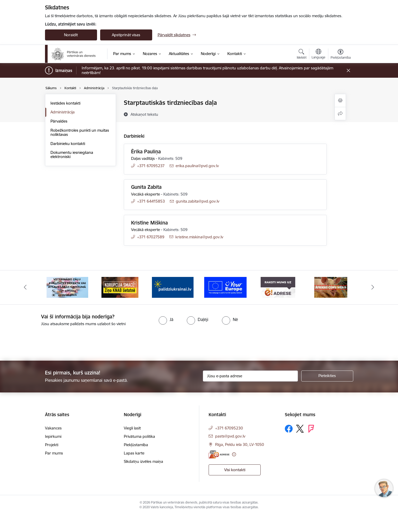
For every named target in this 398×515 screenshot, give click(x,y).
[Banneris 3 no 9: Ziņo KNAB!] (119, 286)
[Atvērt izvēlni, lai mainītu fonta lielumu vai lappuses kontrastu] (340, 55)
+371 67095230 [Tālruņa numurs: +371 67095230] (229, 428)
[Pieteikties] (327, 376)
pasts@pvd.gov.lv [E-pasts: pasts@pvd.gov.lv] (230, 436)
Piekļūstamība (136, 444)
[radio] (166, 319)
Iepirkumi (53, 436)
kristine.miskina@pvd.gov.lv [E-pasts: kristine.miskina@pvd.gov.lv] (199, 236)
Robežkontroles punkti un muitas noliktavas (79, 132)
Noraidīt (71, 34)
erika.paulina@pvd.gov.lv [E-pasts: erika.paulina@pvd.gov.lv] (197, 165)
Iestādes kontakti (65, 103)
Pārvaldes (58, 121)
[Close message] (348, 70)
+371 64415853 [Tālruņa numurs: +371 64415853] (151, 201)
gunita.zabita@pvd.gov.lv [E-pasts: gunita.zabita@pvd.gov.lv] (197, 201)
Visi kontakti (234, 469)
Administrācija (62, 112)
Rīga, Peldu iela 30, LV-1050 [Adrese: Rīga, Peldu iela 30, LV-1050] (239, 444)
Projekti (51, 444)
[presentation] (43, 341)
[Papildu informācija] (234, 454)
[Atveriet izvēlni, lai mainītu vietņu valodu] (318, 54)
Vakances (53, 428)
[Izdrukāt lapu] (340, 100)
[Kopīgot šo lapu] (340, 113)
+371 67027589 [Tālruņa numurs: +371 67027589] (150, 236)
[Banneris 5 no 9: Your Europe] (225, 286)
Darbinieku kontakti (67, 143)
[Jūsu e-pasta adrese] (250, 376)
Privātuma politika (139, 436)
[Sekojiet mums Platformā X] (300, 429)
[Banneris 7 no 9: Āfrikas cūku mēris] (330, 286)
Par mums (54, 453)
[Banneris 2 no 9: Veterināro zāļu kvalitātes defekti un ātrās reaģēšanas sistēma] (67, 286)
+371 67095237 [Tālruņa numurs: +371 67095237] (151, 165)
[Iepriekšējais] (25, 287)
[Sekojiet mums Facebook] (289, 429)
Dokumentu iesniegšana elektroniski (71, 154)
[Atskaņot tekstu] (144, 114)
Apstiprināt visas (126, 34)
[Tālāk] (373, 287)
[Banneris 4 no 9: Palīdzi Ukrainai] (173, 286)
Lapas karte (134, 453)
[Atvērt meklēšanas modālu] (301, 55)
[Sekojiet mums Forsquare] (311, 429)
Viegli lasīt (132, 428)
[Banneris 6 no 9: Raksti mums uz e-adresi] (278, 286)
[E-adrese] (219, 454)
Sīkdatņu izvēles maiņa (143, 461)
